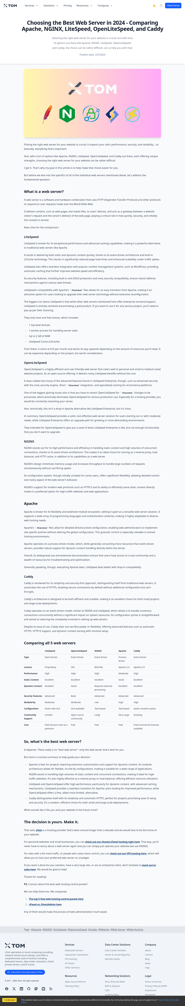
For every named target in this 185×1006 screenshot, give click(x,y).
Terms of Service (153, 981)
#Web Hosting (135, 929)
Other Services (72, 967)
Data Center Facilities (115, 950)
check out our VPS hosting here (128, 853)
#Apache (36, 929)
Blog (147, 959)
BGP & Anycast (112, 986)
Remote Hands (112, 959)
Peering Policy (72, 986)
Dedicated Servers (74, 950)
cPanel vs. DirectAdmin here (45, 904)
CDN (107, 990)
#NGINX (47, 929)
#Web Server (118, 929)
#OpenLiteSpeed (77, 929)
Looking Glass (112, 994)
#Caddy (92, 929)
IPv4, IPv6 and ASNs (115, 981)
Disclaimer (150, 994)
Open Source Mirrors (75, 981)
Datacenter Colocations (76, 954)
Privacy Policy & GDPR (156, 986)
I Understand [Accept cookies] (9, 1000)
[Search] (161, 5)
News (147, 963)
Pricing (68, 5)
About (148, 950)
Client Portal (173, 5)
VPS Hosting (71, 959)
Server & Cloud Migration (117, 954)
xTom (39, 830)
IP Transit (69, 963)
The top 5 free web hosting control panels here (56, 899)
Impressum (150, 990)
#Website (103, 929)
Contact (149, 954)
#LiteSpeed (60, 929)
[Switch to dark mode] (154, 5)
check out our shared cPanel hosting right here (112, 841)
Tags (147, 967)
